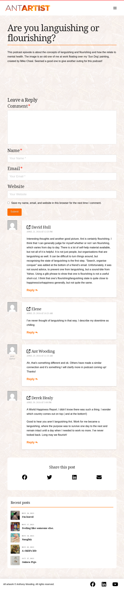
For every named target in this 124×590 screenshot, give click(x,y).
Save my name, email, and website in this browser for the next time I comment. (56, 203)
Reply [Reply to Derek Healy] (32, 442)
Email (15, 168)
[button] (115, 8)
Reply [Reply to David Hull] (32, 290)
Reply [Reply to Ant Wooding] (32, 379)
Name (14, 150)
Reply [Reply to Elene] (32, 332)
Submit (14, 211)
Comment (18, 106)
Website (15, 186)
